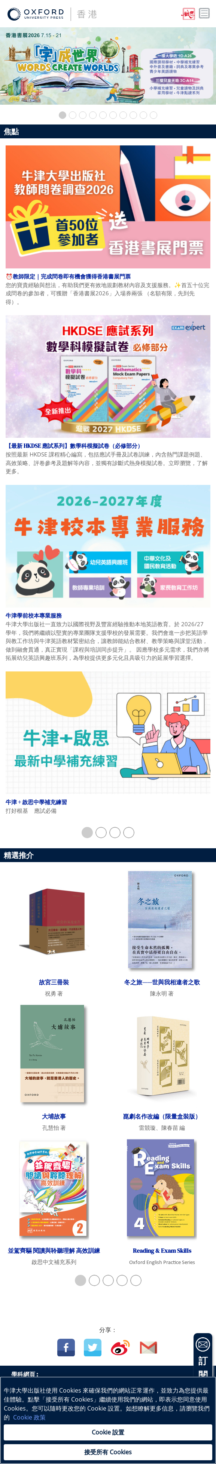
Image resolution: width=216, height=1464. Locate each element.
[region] (108, 1420)
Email (149, 1347)
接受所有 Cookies (108, 1452)
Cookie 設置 (108, 1432)
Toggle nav (204, 13)
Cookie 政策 (29, 1417)
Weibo (120, 1347)
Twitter (92, 1347)
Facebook (66, 1347)
